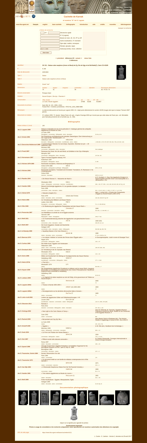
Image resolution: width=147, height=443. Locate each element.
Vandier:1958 (26, 187)
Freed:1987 (25, 152)
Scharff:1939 (26, 327)
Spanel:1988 (26, 347)
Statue (44, 76)
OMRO (68, 370)
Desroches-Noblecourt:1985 (31, 145)
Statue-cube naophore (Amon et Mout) (54, 80)
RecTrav (68, 294)
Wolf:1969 (25, 380)
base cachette (56, 24)
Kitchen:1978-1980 (28, 164)
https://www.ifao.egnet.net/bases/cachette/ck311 (57, 433)
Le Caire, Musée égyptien (50, 102)
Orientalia (69, 209)
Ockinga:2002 (26, 312)
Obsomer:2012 (26, 304)
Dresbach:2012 (27, 250)
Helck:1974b (26, 263)
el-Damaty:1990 (27, 232)
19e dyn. (55, 97)
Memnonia (69, 281)
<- (60, 59)
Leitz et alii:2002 (27, 298)
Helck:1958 (25, 201)
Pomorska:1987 (27, 213)
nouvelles (113, 24)
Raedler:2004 (26, 179)
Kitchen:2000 (26, 171)
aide (94, 24)
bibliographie (70, 24)
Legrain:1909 (26, 130)
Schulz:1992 (26, 138)
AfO (67, 221)
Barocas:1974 (26, 238)
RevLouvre (69, 376)
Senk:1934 (25, 333)
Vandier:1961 (26, 374)
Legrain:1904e (26, 286)
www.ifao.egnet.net (22, 24)
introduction (84, 24)
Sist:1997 (25, 340)
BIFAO (68, 335)
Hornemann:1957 (27, 158)
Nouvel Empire (46, 97)
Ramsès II (62, 97)
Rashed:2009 (26, 320)
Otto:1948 (25, 207)
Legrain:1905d (26, 292)
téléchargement (126, 24)
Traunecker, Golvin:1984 (30, 354)
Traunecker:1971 (27, 361)
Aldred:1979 (26, 194)
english (45, 24)
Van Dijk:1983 (26, 368)
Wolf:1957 (25, 226)
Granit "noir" (46, 85)
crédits (102, 24)
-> (78, 59)
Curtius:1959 (26, 244)
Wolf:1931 (25, 219)
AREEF (68, 288)
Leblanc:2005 (26, 279)
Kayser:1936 (26, 271)
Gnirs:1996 (25, 257)
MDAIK (68, 234)
